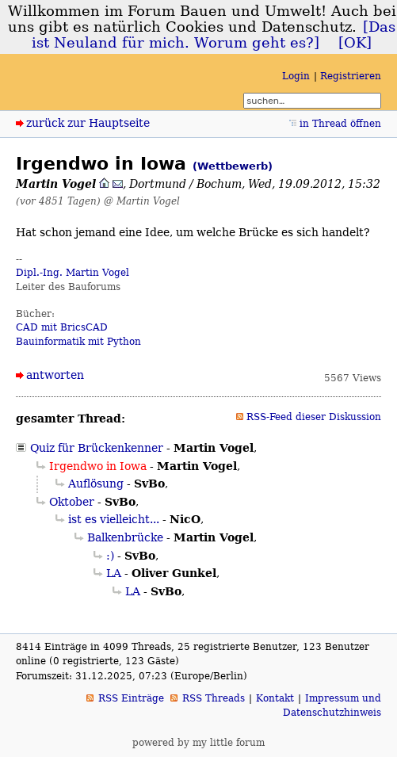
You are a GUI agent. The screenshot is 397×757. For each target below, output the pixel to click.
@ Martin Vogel (142, 201)
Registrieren (350, 76)
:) (110, 555)
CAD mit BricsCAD (62, 327)
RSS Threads (213, 698)
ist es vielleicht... (113, 519)
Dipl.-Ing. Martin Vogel (72, 272)
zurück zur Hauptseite (88, 123)
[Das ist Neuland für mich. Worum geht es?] (213, 35)
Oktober (71, 501)
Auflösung (96, 483)
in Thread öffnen (340, 123)
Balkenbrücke (125, 537)
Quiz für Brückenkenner (96, 448)
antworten (55, 375)
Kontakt (275, 698)
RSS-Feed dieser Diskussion (313, 416)
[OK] (355, 43)
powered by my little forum (198, 742)
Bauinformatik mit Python (78, 341)
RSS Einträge (131, 698)
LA (113, 573)
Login (296, 76)
